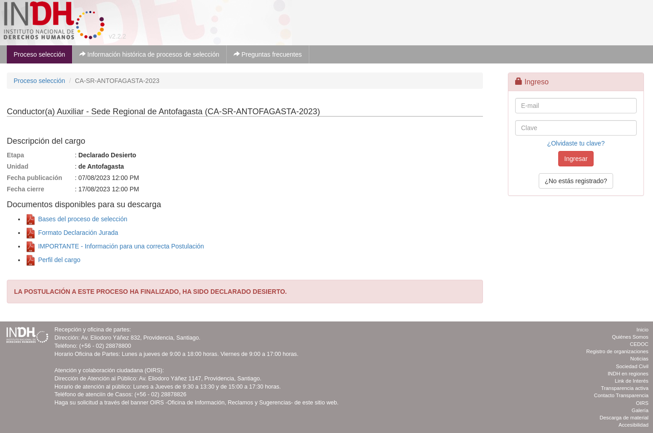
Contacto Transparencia (621, 395)
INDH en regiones (628, 373)
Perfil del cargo (52, 259)
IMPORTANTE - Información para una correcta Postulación (114, 246)
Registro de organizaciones (617, 351)
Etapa (15, 155)
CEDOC (639, 344)
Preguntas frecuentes (268, 54)
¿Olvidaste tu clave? (576, 143)
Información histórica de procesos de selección (149, 54)
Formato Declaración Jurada (71, 232)
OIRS (642, 403)
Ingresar (575, 158)
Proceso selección (39, 54)
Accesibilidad (633, 425)
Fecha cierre (25, 189)
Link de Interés (631, 381)
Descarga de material (623, 417)
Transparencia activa (624, 388)
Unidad (17, 166)
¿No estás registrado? (576, 181)
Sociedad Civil (632, 366)
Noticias (639, 358)
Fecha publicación (34, 177)
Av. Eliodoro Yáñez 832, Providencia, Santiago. (140, 338)
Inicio (642, 329)
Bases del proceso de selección (76, 219)
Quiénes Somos (630, 337)
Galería (640, 410)
